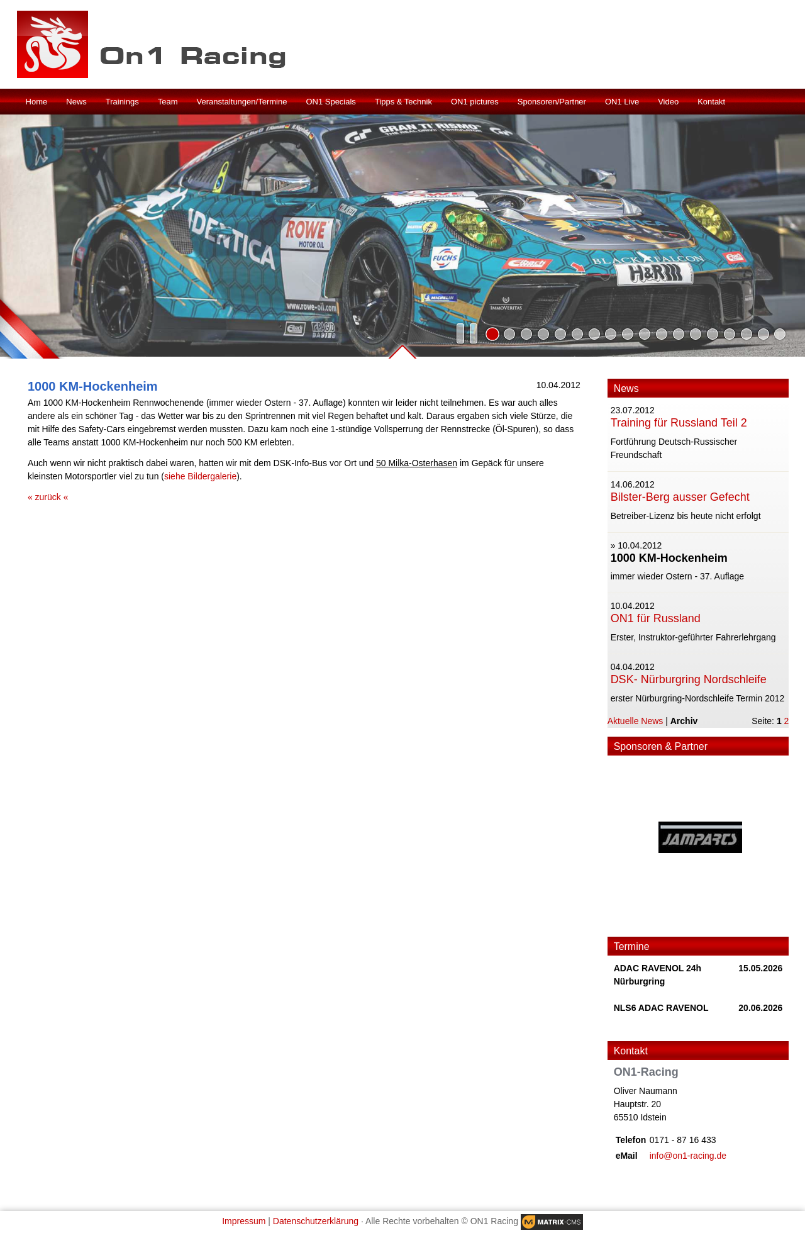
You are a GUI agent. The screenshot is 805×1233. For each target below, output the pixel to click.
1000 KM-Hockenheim (669, 558)
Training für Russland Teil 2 (679, 422)
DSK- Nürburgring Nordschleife (689, 679)
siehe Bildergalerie (200, 476)
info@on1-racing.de (688, 1156)
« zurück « (48, 497)
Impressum (243, 1221)
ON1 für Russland (656, 618)
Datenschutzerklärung (315, 1221)
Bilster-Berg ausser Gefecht (680, 497)
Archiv (684, 721)
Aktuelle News (635, 721)
